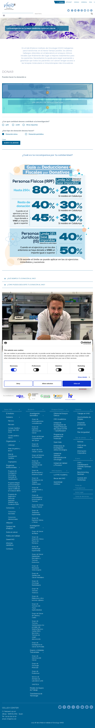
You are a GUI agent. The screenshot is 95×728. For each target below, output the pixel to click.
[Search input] (62, 13)
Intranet (69, 2)
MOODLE (76, 2)
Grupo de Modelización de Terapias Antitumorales (37, 481)
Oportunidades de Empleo (84, 418)
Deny (18, 383)
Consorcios (10, 508)
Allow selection (47, 383)
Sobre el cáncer (12, 532)
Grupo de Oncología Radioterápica (36, 583)
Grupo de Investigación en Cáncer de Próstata (38, 644)
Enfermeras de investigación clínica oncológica (60, 448)
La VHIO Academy (60, 475)
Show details (82, 377)
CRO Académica (60, 419)
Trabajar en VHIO (83, 413)
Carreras (78, 409)
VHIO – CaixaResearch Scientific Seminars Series (84, 466)
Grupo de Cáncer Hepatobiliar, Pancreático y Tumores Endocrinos (37, 558)
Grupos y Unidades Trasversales (37, 651)
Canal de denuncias (82, 496)
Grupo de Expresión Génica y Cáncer (37, 520)
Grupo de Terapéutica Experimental (36, 512)
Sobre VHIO (8, 409)
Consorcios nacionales (12, 512)
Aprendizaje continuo (58, 483)
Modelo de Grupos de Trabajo (37, 689)
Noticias (80, 442)
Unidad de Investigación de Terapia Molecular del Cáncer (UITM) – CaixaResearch (60, 427)
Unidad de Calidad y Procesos (60, 464)
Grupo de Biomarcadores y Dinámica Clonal (37, 472)
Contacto (9, 549)
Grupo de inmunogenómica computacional (37, 421)
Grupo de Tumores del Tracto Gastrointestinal (37, 607)
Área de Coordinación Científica (12, 456)
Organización (11, 441)
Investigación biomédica (35, 414)
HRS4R (80, 428)
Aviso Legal (79, 492)
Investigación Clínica (35, 527)
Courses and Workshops (82, 479)
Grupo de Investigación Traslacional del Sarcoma (37, 464)
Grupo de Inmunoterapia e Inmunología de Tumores (37, 498)
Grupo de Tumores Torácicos (35, 590)
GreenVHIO (10, 539)
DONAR (61, 2)
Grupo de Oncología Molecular (35, 665)
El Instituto (10, 413)
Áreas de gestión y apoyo (14, 449)
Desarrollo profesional (81, 424)
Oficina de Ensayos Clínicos (61, 414)
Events (77, 458)
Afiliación (9, 523)
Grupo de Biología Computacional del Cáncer (38, 438)
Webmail (84, 2)
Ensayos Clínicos (57, 409)
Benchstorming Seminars (83, 473)
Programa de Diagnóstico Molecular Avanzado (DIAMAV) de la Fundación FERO (13, 499)
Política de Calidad (13, 536)
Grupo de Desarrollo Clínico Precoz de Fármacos (38, 540)
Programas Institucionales (11, 466)
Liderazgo (11, 445)
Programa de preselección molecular (58, 436)
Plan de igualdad (83, 432)
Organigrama (12, 462)
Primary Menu (4, 15)
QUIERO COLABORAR (11, 143)
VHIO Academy (57, 471)
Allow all (77, 383)
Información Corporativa (81, 452)
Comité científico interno (13, 437)
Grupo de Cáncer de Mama (37, 532)
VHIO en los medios (81, 446)
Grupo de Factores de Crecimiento (38, 456)
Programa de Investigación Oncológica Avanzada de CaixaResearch (12, 475)
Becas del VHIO (59, 478)
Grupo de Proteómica (35, 672)
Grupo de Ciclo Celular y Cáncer (37, 450)
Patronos (11, 421)
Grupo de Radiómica (35, 445)
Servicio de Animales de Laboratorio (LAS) (37, 679)
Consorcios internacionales (13, 518)
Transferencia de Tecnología (36, 695)
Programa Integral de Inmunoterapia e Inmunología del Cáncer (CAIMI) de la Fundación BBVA (14, 487)
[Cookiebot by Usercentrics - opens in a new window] (82, 342)
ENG (90, 2)
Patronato (11, 424)
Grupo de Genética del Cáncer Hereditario (38, 575)
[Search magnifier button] (91, 13)
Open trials (58, 442)
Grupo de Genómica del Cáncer (36, 658)
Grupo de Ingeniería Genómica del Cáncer (36, 430)
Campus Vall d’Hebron (10, 527)
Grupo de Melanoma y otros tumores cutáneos (38, 598)
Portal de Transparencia (80, 487)
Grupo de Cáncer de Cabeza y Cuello (37, 615)
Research (31, 409)
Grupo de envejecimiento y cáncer (37, 489)
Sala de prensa (80, 438)
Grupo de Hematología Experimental (36, 548)
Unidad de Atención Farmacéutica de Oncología (60, 456)
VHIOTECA (35, 684)
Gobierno (9, 417)
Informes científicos (9, 544)
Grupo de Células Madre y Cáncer (37, 506)
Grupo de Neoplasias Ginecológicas (36, 568)
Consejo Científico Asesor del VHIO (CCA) (14, 430)
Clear (4, 139)
